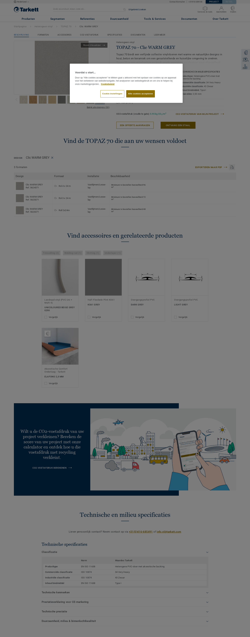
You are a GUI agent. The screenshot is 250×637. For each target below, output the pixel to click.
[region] (126, 83)
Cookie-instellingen (112, 94)
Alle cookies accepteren (140, 94)
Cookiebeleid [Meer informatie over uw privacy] (107, 84)
